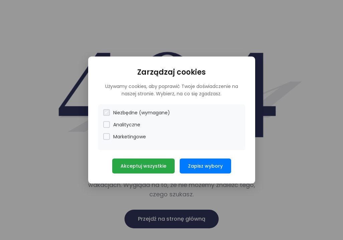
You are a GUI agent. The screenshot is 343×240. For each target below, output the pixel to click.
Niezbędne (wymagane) (136, 112)
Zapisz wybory (205, 165)
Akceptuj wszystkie (143, 165)
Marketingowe (124, 136)
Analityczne (121, 124)
